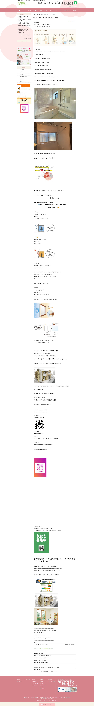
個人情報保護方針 (23, 76)
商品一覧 (40, 10)
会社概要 (22, 69)
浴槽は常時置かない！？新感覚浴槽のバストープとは (49, 667)
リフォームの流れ (53, 10)
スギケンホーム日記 (51, 681)
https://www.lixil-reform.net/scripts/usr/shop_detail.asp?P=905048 (46, 438)
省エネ (40, 669)
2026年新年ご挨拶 (42, 657)
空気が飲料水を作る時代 (43, 662)
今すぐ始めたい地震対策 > (70, 644)
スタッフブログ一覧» (27, 38)
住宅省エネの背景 (42, 650)
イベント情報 (60, 10)
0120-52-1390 (38, 636)
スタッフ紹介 (67, 10)
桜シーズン (41, 653)
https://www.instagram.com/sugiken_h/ (41, 449)
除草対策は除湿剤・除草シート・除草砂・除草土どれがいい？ (50, 671)
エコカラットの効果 (42, 660)
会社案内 (74, 10)
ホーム (18, 10)
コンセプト (20, 681)
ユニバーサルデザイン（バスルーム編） (46, 18)
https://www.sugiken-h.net (38, 433)
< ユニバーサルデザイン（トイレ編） (41, 644)
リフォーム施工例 (32, 10)
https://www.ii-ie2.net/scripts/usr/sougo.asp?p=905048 (44, 444)
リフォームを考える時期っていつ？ (45, 655)
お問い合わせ (50, 679)
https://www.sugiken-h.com (39, 417)
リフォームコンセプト (23, 10)
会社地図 (41, 681)
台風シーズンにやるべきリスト (45, 664)
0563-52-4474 (48, 636)
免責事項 (41, 686)
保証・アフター (23, 81)
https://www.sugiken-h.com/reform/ (40, 411)
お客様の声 (45, 10)
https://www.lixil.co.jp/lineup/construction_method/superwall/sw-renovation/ (48, 568)
